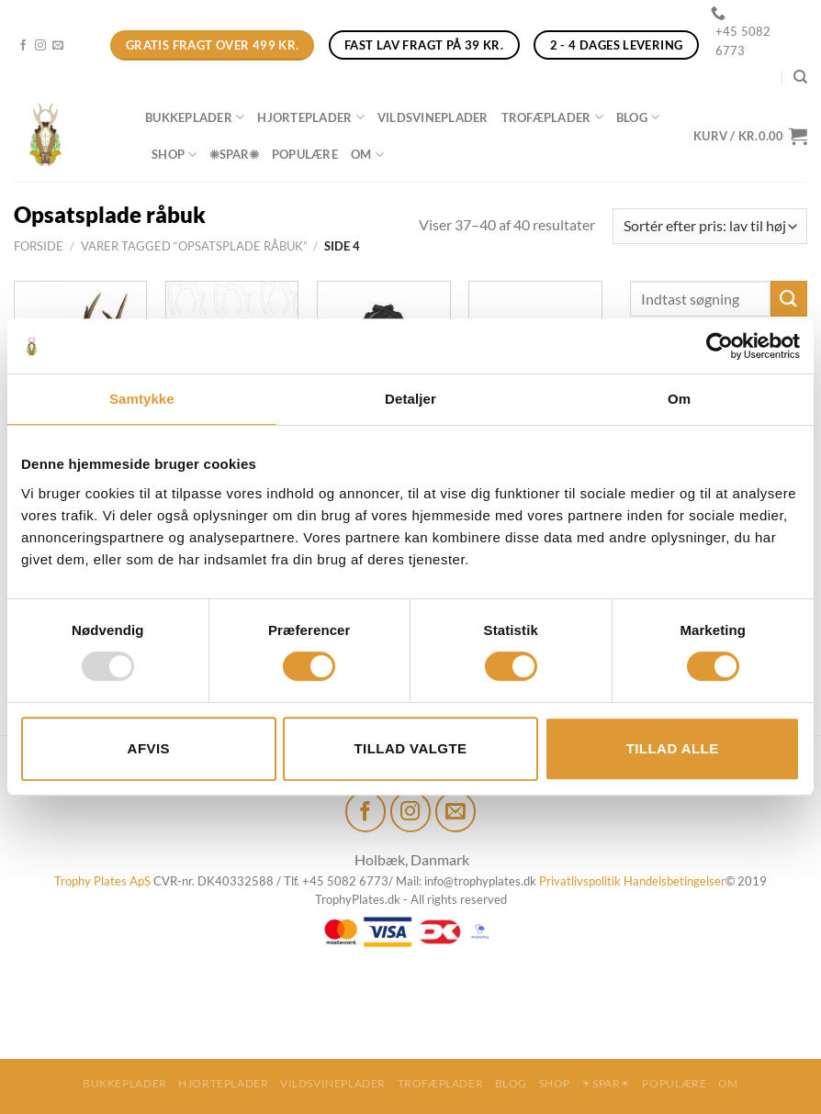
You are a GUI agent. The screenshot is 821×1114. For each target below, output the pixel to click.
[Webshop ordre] (710, 226)
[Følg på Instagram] (40, 45)
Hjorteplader (311, 117)
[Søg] (800, 77)
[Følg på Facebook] (22, 45)
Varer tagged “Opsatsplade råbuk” (194, 246)
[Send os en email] (57, 45)
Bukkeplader (194, 117)
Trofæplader (552, 117)
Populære (305, 154)
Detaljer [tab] (410, 399)
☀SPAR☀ (233, 154)
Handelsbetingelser (674, 881)
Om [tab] (679, 399)
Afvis (149, 748)
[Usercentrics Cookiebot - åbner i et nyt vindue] (719, 346)
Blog (637, 117)
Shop (174, 154)
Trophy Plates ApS (102, 881)
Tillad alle (672, 748)
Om (367, 154)
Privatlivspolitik (580, 881)
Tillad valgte (410, 748)
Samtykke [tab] (141, 399)
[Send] (788, 299)
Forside (38, 246)
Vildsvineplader (433, 117)
